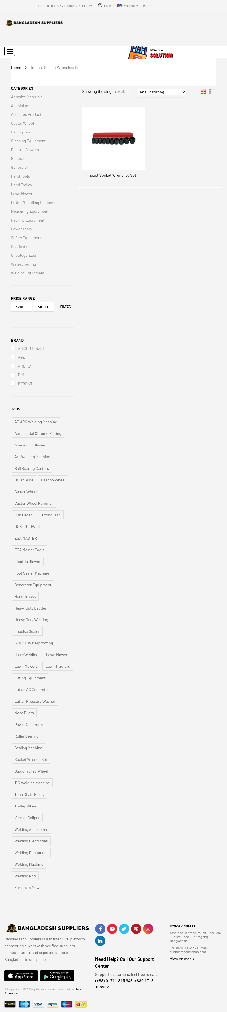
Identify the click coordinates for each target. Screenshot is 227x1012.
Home (16, 67)
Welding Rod (25, 875)
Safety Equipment (26, 237)
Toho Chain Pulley (30, 794)
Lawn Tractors (57, 666)
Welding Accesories (31, 829)
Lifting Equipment (30, 677)
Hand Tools (20, 176)
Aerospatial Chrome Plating (38, 433)
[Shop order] (162, 92)
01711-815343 (185, 948)
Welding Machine (29, 864)
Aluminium (20, 105)
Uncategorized (23, 255)
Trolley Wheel (26, 806)
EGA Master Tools (29, 549)
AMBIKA (25, 366)
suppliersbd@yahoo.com (188, 951)
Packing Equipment (28, 220)
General (17, 158)
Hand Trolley (21, 184)
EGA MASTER (26, 538)
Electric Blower (28, 561)
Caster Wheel (22, 123)
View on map (182, 958)
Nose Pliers (24, 712)
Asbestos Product (26, 114)
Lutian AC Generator (32, 689)
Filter (65, 306)
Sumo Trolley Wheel (31, 771)
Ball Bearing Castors (32, 468)
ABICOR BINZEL (31, 348)
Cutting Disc (50, 514)
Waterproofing (23, 264)
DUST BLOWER (27, 526)
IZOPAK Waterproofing (34, 642)
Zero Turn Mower (29, 887)
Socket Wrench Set (31, 759)
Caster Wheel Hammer (34, 503)
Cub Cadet (23, 514)
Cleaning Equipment (28, 140)
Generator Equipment (33, 584)
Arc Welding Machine (32, 456)
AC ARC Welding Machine (36, 421)
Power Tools (21, 228)
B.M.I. (23, 374)
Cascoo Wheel (53, 479)
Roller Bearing (27, 736)
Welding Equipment (28, 272)
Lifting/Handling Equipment (35, 202)
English (126, 5)
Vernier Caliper (27, 817)
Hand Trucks (25, 596)
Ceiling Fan (20, 132)
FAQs (107, 6)
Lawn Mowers (26, 666)
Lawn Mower (21, 193)
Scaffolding (21, 246)
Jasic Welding (26, 654)
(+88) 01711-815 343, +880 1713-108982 (65, 6)
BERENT (25, 383)
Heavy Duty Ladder (31, 608)
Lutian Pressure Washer (35, 701)
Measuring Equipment (30, 211)
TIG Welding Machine (32, 782)
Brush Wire (24, 479)
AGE (21, 357)
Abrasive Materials (27, 96)
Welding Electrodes (31, 840)
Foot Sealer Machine (32, 573)
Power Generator (29, 724)
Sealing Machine (28, 747)
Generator (19, 167)
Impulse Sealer (27, 631)
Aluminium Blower (30, 445)
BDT (146, 5)
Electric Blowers (25, 149)
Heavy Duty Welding (31, 619)
